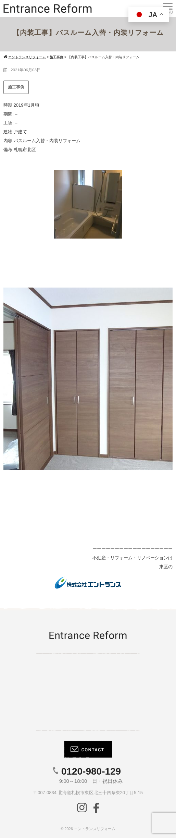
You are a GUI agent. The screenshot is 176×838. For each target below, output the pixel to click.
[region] (88, 379)
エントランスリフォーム (94, 829)
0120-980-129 (91, 771)
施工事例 (16, 87)
